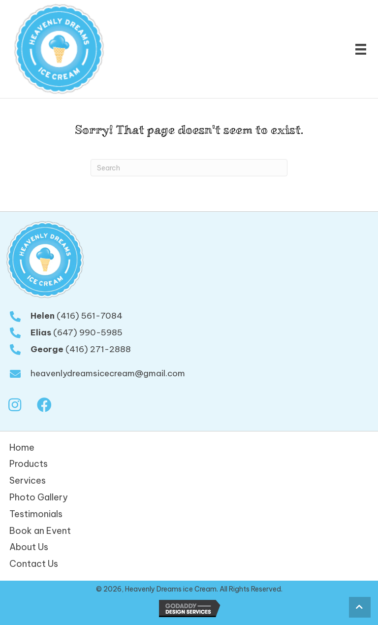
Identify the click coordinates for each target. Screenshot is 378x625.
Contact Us (33, 563)
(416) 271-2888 (98, 349)
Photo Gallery (38, 497)
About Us (28, 547)
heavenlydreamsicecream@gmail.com (108, 373)
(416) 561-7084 (90, 315)
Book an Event (40, 530)
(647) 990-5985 (88, 332)
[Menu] (360, 49)
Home (21, 447)
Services (27, 480)
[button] (15, 405)
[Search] (189, 167)
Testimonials (36, 514)
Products (28, 463)
